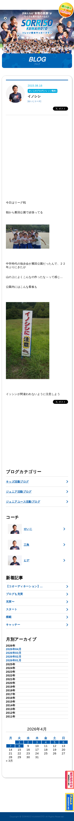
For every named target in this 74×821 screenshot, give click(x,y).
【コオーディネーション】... (24, 586)
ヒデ (18, 560)
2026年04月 (13, 649)
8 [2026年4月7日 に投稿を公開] (19, 746)
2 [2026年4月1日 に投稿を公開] (28, 742)
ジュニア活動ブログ (19, 491)
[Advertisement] (37, 158)
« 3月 (9, 760)
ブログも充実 (14, 594)
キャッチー (13, 624)
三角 (18, 545)
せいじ (20, 529)
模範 (9, 616)
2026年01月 (13, 660)
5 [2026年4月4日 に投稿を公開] (54, 742)
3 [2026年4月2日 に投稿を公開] (37, 742)
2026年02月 (13, 656)
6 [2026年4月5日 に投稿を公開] (63, 742)
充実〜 (10, 601)
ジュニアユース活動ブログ (23, 501)
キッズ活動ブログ (17, 481)
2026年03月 (13, 652)
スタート (11, 609)
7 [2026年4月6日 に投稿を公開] (10, 746)
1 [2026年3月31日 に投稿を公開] (19, 742)
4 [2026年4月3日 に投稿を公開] (46, 742)
